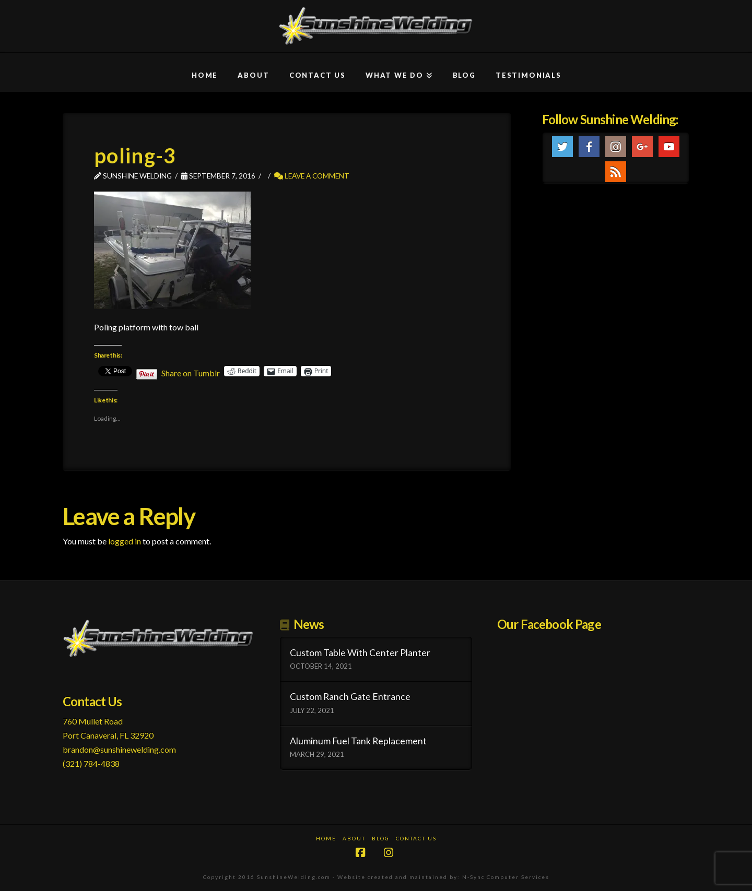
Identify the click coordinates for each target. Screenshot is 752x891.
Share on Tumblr (190, 371)
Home (326, 838)
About (354, 838)
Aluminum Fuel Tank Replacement (358, 740)
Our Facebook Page (549, 624)
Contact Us (416, 838)
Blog (381, 838)
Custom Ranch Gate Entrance (350, 696)
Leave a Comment (311, 175)
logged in (124, 541)
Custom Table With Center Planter (360, 652)
